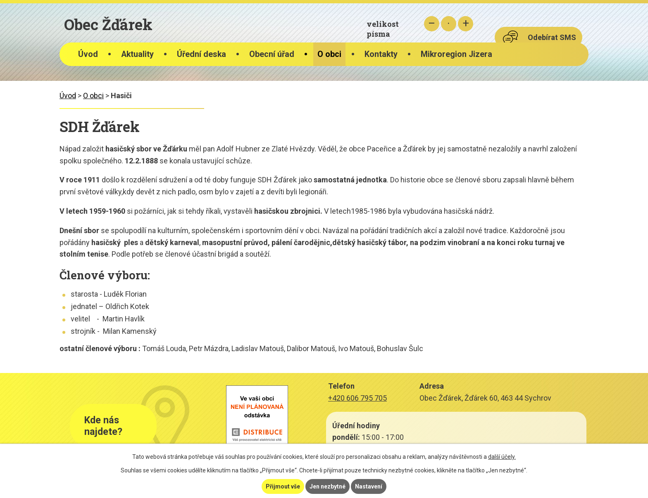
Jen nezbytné (327, 486)
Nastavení (368, 486)
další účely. (502, 456)
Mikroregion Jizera (456, 54)
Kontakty (381, 54)
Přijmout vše (283, 486)
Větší (465, 23)
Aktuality (137, 54)
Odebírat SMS (552, 37)
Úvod (88, 54)
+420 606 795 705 (357, 398)
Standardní (448, 23)
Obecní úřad (271, 54)
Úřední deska (201, 54)
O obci (329, 54)
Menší (431, 23)
